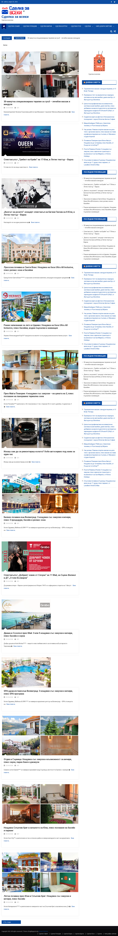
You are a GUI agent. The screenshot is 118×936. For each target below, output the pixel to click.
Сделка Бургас (61, 26)
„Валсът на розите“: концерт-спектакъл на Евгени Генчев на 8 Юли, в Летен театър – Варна (99, 193)
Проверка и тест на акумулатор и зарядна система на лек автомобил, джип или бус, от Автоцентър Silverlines (99, 97)
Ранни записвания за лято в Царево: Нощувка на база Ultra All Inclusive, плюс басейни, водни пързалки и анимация (100, 209)
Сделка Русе (76, 26)
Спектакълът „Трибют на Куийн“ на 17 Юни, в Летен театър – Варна (38, 159)
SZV (18, 107)
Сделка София (14, 26)
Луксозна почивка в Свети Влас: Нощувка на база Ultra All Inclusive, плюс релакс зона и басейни (99, 201)
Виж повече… (34, 167)
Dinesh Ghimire (43, 931)
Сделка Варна (46, 26)
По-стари (7, 922)
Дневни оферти (93, 82)
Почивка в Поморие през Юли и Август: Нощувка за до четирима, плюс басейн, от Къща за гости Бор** (99, 143)
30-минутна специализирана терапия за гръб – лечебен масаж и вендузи (54, 38)
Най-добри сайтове (104, 26)
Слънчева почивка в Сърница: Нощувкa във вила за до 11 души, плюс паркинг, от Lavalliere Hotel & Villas (99, 162)
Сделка (88, 26)
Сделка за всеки (15, 17)
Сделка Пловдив (30, 26)
